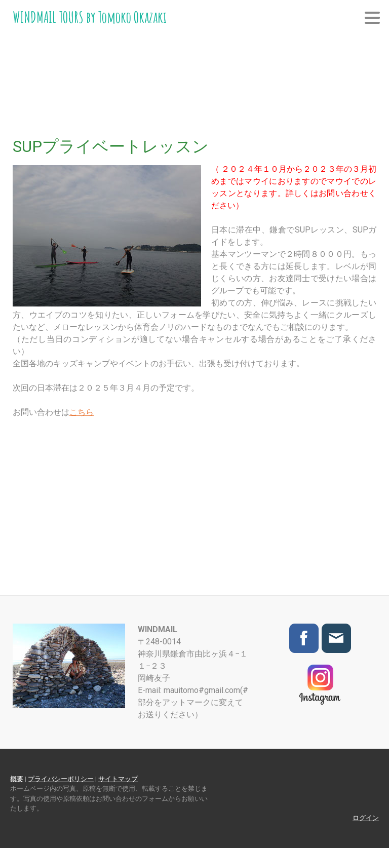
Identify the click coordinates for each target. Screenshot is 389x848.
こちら (81, 412)
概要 (16, 779)
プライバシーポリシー (61, 779)
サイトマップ (118, 779)
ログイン (366, 818)
